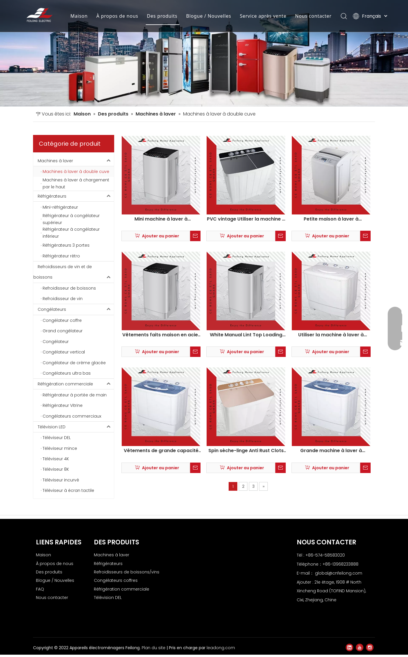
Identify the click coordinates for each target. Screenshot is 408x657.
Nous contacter (313, 16)
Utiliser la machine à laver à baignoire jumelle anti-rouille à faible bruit (331, 335)
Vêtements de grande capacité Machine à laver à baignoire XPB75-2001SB (161, 450)
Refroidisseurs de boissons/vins (126, 572)
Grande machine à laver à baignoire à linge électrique (330, 450)
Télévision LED (76, 427)
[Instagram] (370, 647)
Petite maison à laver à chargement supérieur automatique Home (331, 219)
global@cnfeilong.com (338, 573)
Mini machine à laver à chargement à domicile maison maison (161, 219)
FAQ (40, 589)
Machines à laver (76, 161)
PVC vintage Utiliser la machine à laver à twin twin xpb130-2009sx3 (246, 219)
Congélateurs (76, 309)
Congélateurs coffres (116, 580)
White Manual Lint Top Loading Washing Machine (246, 335)
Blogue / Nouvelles (208, 16)
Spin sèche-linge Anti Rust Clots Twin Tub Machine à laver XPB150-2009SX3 (246, 450)
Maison (79, 16)
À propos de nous (117, 16)
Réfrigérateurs (76, 196)
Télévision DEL (108, 597)
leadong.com (221, 648)
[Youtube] (359, 647)
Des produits (162, 16)
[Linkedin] (349, 647)
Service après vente (263, 16)
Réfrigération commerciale (76, 384)
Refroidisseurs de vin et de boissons (73, 272)
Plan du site (154, 648)
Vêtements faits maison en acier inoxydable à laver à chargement (161, 335)
